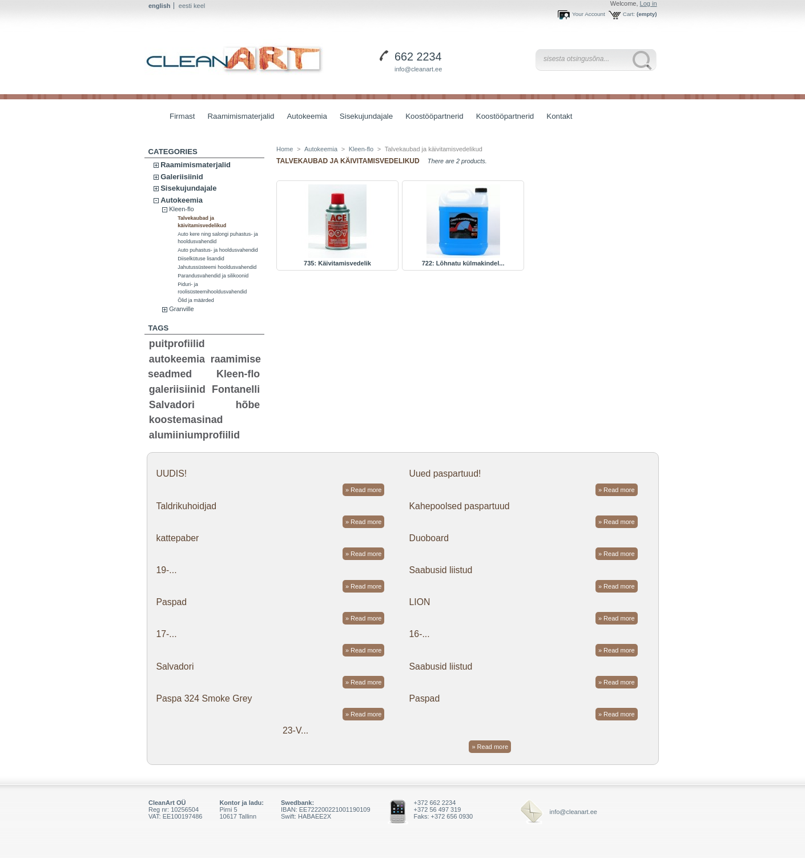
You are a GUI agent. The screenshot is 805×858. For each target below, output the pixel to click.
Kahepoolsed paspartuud (459, 506)
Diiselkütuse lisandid (201, 258)
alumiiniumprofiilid (194, 435)
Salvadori (172, 404)
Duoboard (429, 538)
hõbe (248, 404)
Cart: (629, 14)
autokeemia (177, 359)
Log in (648, 3)
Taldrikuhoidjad (186, 506)
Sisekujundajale (363, 117)
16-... (419, 634)
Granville (181, 308)
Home (284, 149)
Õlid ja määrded (196, 300)
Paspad (171, 602)
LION (419, 602)
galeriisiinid (177, 389)
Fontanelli (236, 389)
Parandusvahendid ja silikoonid (213, 276)
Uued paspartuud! (445, 473)
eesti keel (192, 5)
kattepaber (177, 538)
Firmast (182, 116)
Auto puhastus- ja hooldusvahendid (218, 250)
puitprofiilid (177, 343)
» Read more (363, 489)
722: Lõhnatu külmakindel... (463, 263)
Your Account (588, 14)
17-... (166, 634)
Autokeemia (304, 117)
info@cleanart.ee (418, 69)
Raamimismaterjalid (238, 117)
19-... (166, 570)
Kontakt (559, 116)
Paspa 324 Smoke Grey (204, 698)
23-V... (295, 730)
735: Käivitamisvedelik (337, 263)
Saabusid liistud (441, 570)
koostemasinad (186, 419)
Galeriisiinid (181, 176)
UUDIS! (171, 473)
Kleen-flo (181, 209)
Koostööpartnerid (434, 116)
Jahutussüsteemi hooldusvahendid (217, 267)
